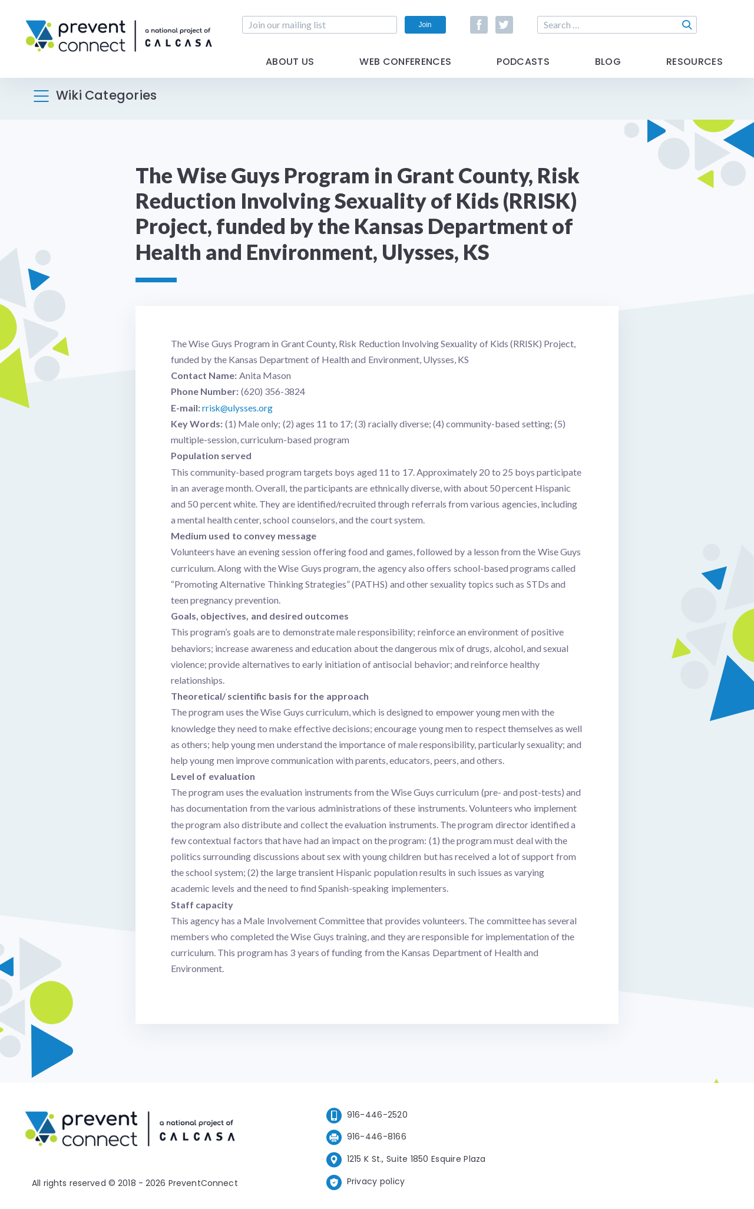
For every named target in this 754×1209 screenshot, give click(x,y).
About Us (290, 72)
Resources (694, 72)
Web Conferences (405, 72)
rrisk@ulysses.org (238, 407)
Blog (608, 72)
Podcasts (523, 72)
